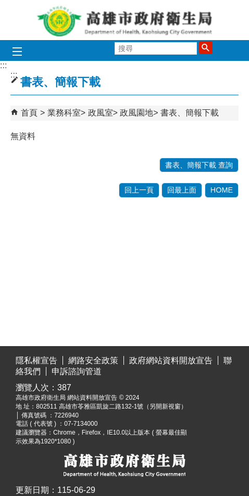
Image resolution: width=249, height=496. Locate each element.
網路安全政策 (93, 360)
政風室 (100, 112)
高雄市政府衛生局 (124, 20)
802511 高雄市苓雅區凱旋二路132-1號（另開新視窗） (111, 406)
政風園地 (136, 112)
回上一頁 (139, 190)
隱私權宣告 (36, 360)
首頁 (29, 112)
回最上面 (181, 190)
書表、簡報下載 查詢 (199, 165)
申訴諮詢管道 (77, 371)
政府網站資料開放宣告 (171, 360)
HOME (221, 190)
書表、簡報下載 (189, 112)
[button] (206, 47)
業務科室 (64, 112)
